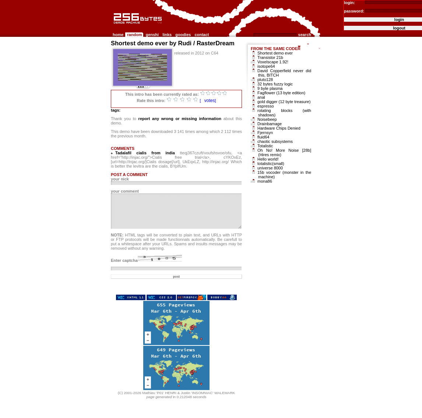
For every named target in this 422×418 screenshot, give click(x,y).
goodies (183, 34)
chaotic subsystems (275, 141)
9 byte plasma (269, 88)
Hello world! (267, 159)
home (118, 34)
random (134, 34)
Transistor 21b (270, 57)
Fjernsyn (265, 132)
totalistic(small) (270, 163)
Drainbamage (269, 124)
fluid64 (263, 137)
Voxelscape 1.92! (272, 62)
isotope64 (266, 66)
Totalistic (265, 146)
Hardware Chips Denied (278, 128)
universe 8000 (270, 168)
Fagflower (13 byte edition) (281, 93)
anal (261, 97)
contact (201, 34)
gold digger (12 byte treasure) (283, 101)
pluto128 (265, 79)
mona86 (264, 181)
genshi (152, 34)
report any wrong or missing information (179, 118)
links (167, 34)
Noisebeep (267, 119)
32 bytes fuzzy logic (275, 84)
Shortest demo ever (275, 53)
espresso (265, 106)
